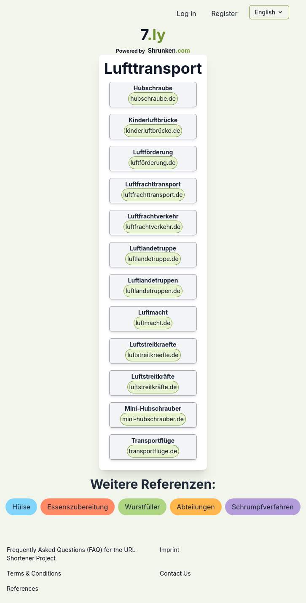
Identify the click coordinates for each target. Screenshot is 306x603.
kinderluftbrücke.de (153, 130)
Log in (186, 13)
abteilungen (196, 507)
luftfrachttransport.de (153, 194)
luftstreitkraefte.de (152, 354)
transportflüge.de (153, 451)
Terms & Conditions (34, 573)
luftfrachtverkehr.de (153, 226)
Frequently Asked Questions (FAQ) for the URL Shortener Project (71, 554)
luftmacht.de (153, 322)
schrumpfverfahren (263, 507)
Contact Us (175, 573)
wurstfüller (142, 507)
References (22, 588)
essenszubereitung (77, 507)
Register (224, 13)
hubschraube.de (153, 98)
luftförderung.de (153, 162)
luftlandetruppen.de (153, 290)
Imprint (169, 549)
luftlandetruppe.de (152, 258)
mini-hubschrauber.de (153, 419)
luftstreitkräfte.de (153, 386)
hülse (21, 507)
